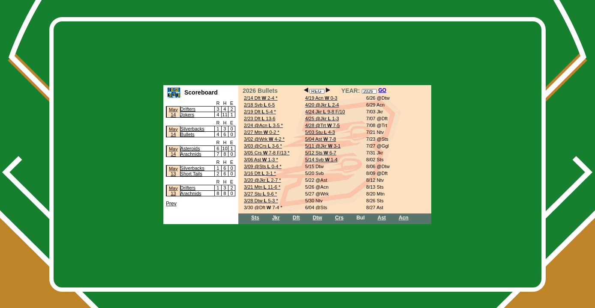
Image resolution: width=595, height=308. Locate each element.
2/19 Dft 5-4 (258, 111)
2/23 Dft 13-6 (259, 118)
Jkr (276, 218)
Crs (339, 218)
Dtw (317, 218)
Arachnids (190, 154)
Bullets (187, 134)
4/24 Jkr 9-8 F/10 (325, 111)
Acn (404, 218)
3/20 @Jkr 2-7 (261, 180)
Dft (296, 218)
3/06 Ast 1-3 (259, 159)
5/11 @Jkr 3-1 (323, 145)
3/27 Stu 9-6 (259, 193)
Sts (255, 218)
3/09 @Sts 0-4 (261, 166)
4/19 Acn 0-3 (321, 98)
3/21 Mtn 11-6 (260, 187)
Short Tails (191, 173)
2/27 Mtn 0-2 (260, 132)
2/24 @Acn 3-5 (261, 125)
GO (382, 90)
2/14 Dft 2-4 (259, 98)
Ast (382, 218)
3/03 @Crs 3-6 (261, 145)
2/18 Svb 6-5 (259, 104)
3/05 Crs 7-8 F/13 (265, 152)
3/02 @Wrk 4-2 (262, 139)
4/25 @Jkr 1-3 (322, 118)
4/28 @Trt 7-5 (322, 125)
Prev (171, 204)
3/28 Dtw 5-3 (259, 200)
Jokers (187, 114)
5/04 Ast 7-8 (320, 139)
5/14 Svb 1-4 (321, 159)
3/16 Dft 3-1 (258, 173)
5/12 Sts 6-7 (321, 152)
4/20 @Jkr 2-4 (322, 104)
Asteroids (190, 148)
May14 (173, 112)
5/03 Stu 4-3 (320, 132)
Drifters (187, 109)
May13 (173, 171)
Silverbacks (192, 128)
